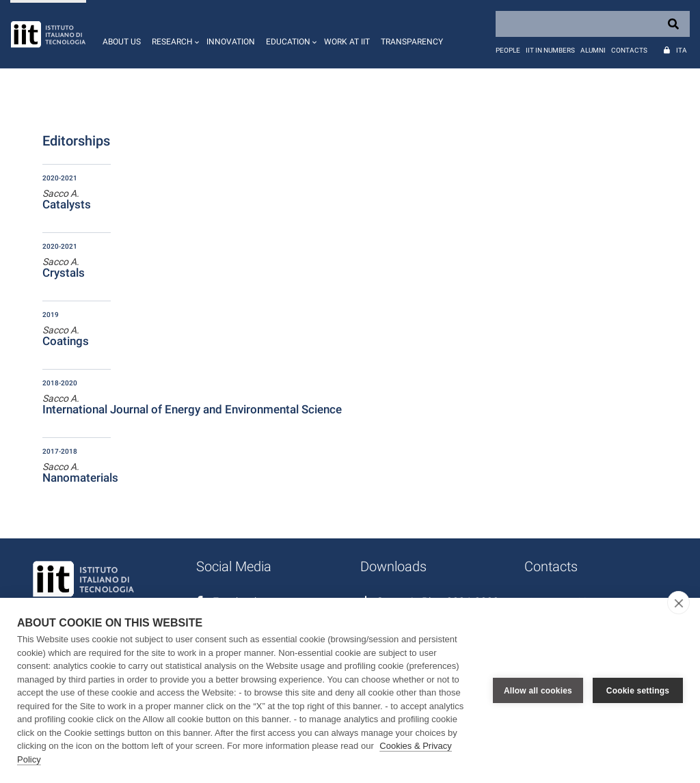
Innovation (230, 41)
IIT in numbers (550, 50)
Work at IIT (347, 41)
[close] (678, 602)
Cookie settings (637, 691)
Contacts (629, 50)
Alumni (593, 50)
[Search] (593, 24)
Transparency (412, 41)
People (508, 50)
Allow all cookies (538, 691)
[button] (173, 34)
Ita (681, 50)
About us (122, 41)
